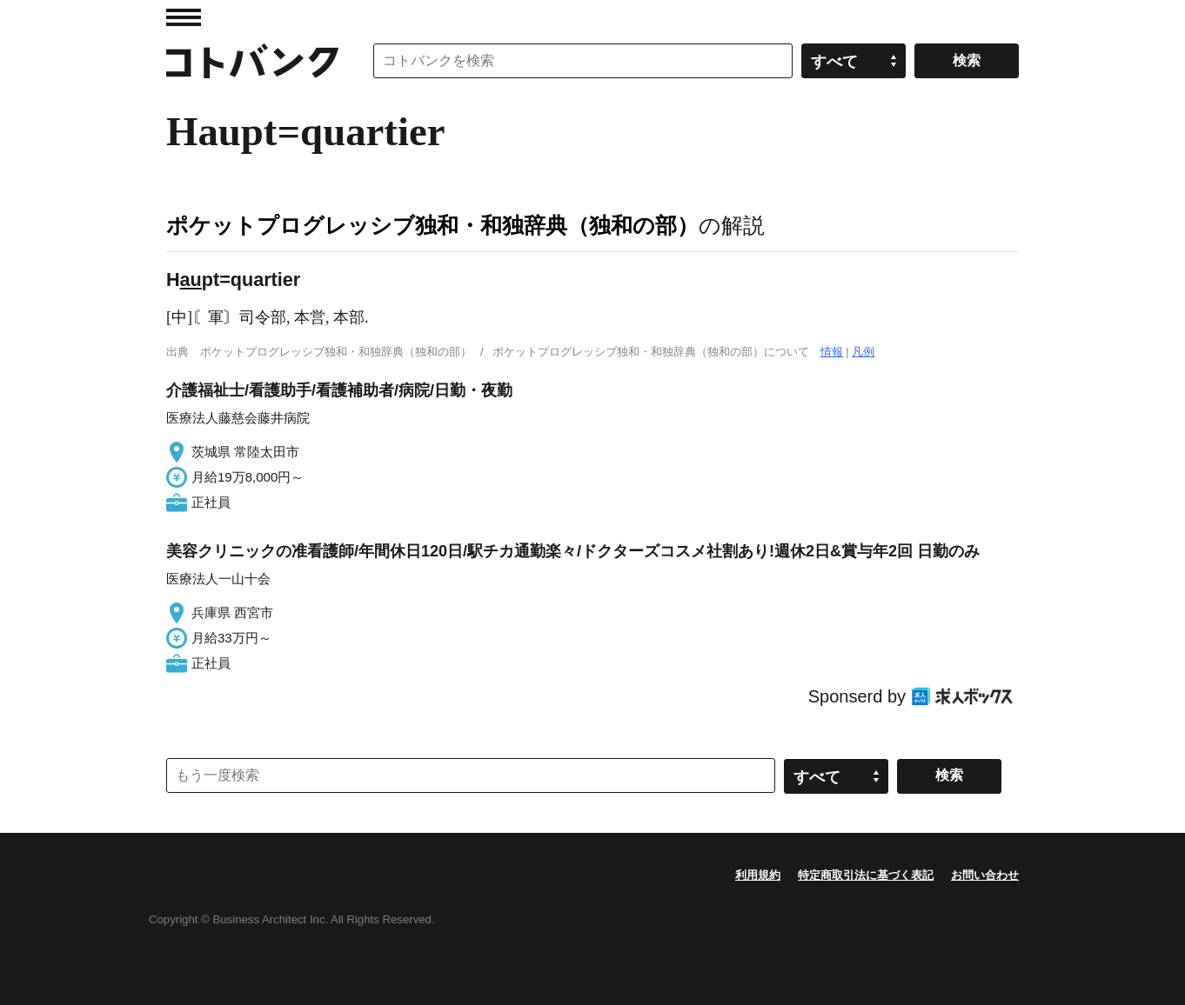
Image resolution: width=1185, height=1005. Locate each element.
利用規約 (757, 875)
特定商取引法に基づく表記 (866, 875)
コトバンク (252, 60)
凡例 (863, 351)
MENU (183, 17)
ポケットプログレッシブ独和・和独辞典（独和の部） (432, 225)
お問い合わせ (985, 875)
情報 (831, 351)
